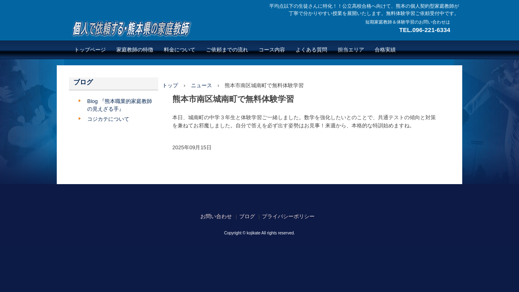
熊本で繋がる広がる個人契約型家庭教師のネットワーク (130, 28)
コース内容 (272, 50)
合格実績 (385, 50)
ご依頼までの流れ (227, 50)
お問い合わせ (216, 216)
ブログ (83, 82)
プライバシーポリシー (288, 216)
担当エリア (351, 50)
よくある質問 (311, 50)
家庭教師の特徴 (134, 50)
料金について (179, 50)
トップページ (90, 50)
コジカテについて (108, 119)
